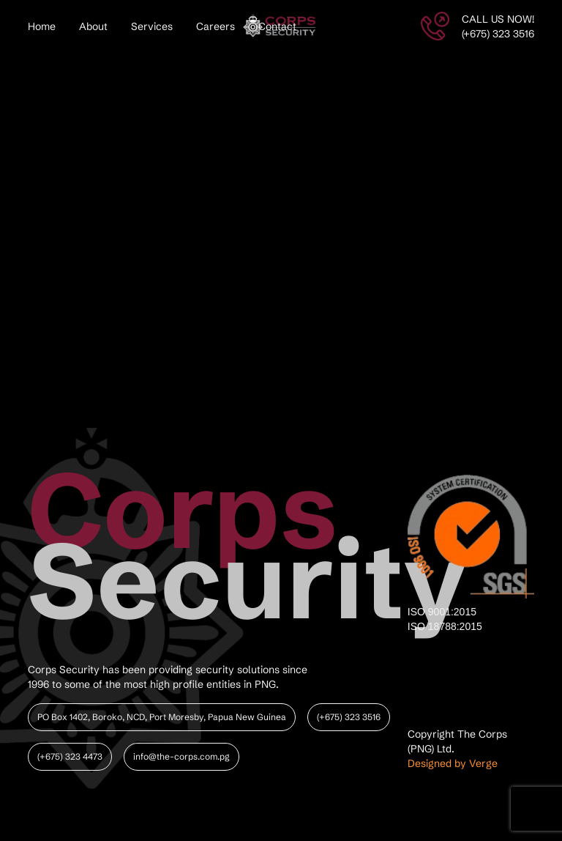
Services (152, 26)
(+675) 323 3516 (349, 716)
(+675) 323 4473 (69, 756)
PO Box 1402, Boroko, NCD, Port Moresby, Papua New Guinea (161, 716)
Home (42, 26)
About (93, 26)
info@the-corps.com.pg (181, 756)
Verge (483, 763)
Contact (277, 26)
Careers (215, 26)
